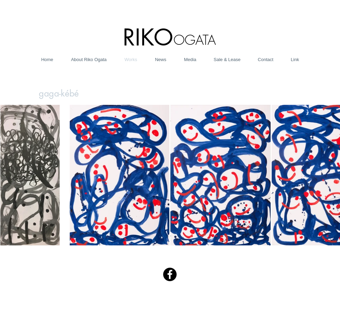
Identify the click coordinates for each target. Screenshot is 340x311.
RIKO (148, 37)
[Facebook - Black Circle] (170, 274)
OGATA (194, 40)
